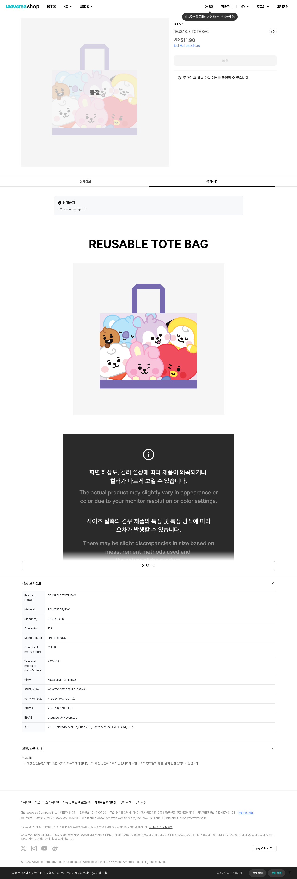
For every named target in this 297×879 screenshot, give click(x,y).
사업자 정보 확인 (246, 812)
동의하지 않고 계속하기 (229, 873)
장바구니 (227, 7)
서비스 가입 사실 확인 (161, 827)
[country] (208, 6)
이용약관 (26, 802)
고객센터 (282, 7)
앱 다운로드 (265, 848)
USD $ (84, 7)
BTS (177, 24)
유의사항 (212, 181)
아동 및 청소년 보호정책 (77, 802)
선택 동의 (257, 873)
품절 (225, 60)
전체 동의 (276, 873)
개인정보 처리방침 (105, 802)
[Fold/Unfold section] (148, 583)
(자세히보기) (99, 873)
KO (66, 7)
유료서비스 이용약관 (47, 802)
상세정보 (85, 181)
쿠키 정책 (125, 802)
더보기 (148, 566)
